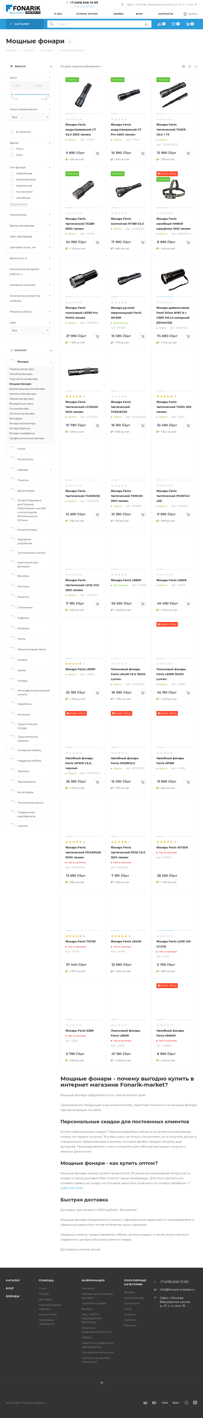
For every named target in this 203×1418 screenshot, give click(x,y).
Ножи (128, 1308)
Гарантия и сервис (94, 1303)
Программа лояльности (97, 1352)
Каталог (13, 1280)
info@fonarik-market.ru (177, 1289)
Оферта (87, 1337)
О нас (42, 1288)
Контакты (88, 1288)
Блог (10, 1288)
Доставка (45, 1299)
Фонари (129, 1292)
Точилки (129, 1314)
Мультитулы (132, 1303)
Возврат (87, 1308)
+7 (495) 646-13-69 (84, 2)
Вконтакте (101, 1382)
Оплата (44, 1293)
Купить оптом (48, 1314)
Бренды (12, 1296)
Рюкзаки (130, 1325)
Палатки (130, 1319)
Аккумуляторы (134, 1297)
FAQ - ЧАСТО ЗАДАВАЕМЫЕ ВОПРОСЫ (92, 1318)
